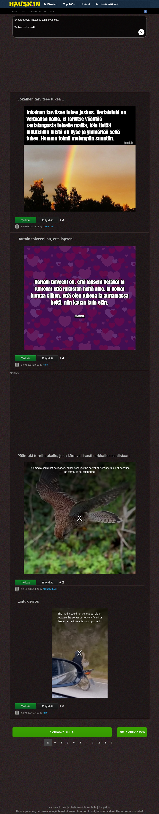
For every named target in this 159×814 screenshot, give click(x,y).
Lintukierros (28, 601)
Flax (45, 712)
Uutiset (85, 4)
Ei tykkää (47, 220)
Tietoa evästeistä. (25, 27)
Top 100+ (69, 4)
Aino (45, 365)
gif (24, 11)
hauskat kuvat (37, 11)
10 (48, 742)
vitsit (15, 11)
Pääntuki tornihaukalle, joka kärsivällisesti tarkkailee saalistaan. (74, 456)
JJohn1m (48, 226)
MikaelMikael (49, 589)
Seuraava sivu (62, 732)
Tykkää (25, 220)
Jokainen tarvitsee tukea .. (41, 99)
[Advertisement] (79, 66)
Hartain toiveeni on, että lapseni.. (47, 239)
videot (53, 11)
